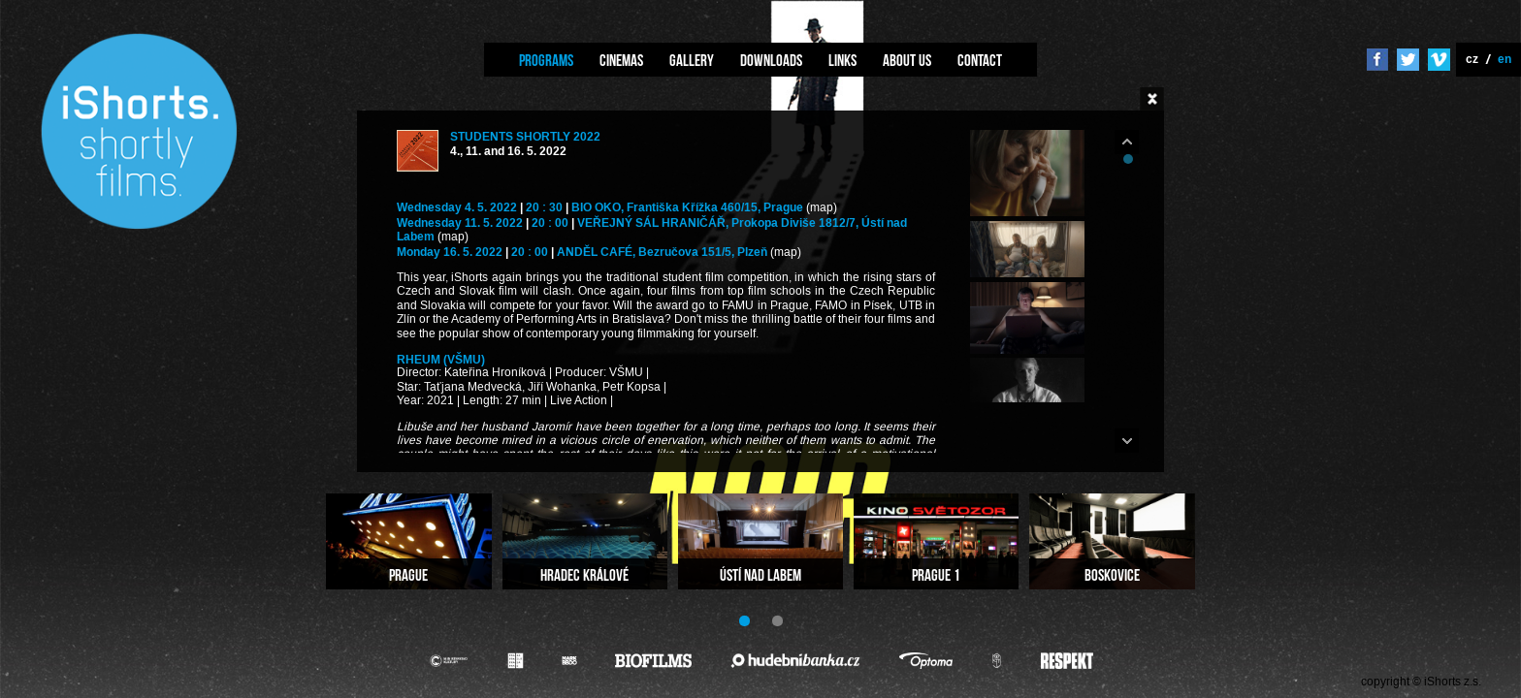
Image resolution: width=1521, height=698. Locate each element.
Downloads (771, 60)
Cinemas (621, 60)
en (1504, 58)
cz (1472, 58)
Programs (546, 60)
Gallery (691, 60)
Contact (979, 60)
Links (842, 60)
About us (907, 60)
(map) (821, 208)
